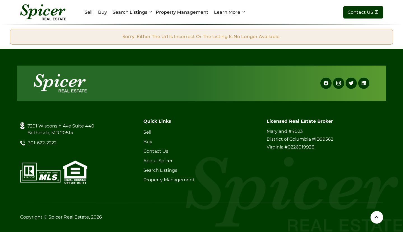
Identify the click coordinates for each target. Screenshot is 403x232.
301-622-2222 (42, 142)
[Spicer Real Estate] (43, 12)
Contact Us (155, 151)
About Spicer (158, 160)
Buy (102, 12)
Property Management (182, 12)
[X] (351, 83)
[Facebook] (326, 83)
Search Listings (130, 12)
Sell (88, 12)
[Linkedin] (363, 83)
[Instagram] (338, 83)
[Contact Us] (363, 12)
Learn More (227, 12)
